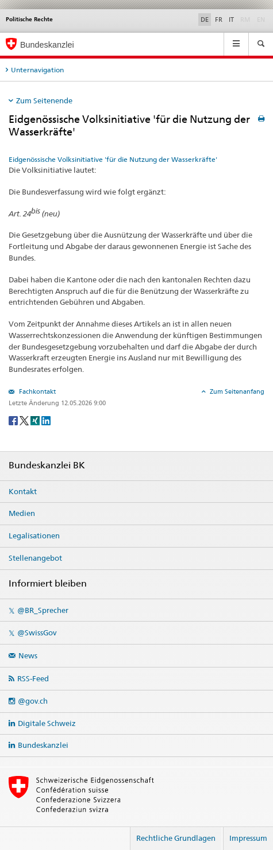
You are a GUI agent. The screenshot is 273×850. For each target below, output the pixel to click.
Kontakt (23, 491)
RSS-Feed (33, 678)
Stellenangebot (35, 557)
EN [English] (261, 19)
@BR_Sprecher (42, 610)
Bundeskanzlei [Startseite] (47, 44)
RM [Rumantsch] (245, 19)
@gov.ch (33, 700)
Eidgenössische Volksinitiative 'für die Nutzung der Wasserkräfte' (113, 159)
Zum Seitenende (44, 100)
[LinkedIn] (46, 420)
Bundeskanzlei (43, 745)
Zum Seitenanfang (236, 391)
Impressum (248, 838)
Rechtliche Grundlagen (176, 838)
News (27, 655)
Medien (22, 513)
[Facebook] (14, 420)
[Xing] (35, 420)
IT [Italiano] (231, 19)
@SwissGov (36, 632)
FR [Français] (218, 19)
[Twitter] (25, 420)
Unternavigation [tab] (37, 69)
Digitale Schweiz (47, 723)
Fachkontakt (36, 391)
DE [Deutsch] (205, 19)
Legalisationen (34, 535)
